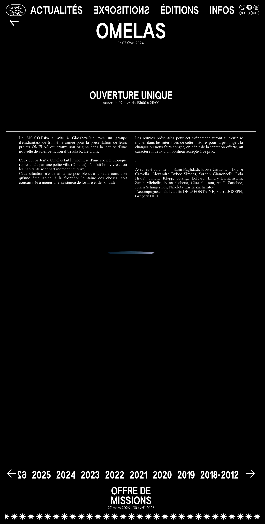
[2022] (114, 472)
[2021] (138, 472)
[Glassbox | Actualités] (16, 10)
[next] (250, 471)
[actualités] (56, 10)
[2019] (186, 472)
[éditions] (179, 10)
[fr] (249, 7)
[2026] (17, 472)
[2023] (90, 472)
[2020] (162, 472)
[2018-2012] (219, 472)
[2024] (65, 472)
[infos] (222, 10)
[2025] (41, 472)
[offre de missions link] (131, 495)
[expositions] (121, 10)
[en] (256, 7)
